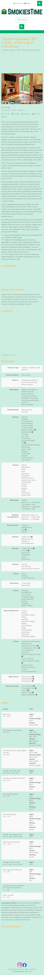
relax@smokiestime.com (22, 971)
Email (27, 3)
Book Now (21, 20)
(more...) (4, 117)
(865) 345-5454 (30, 969)
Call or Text (18, 3)
